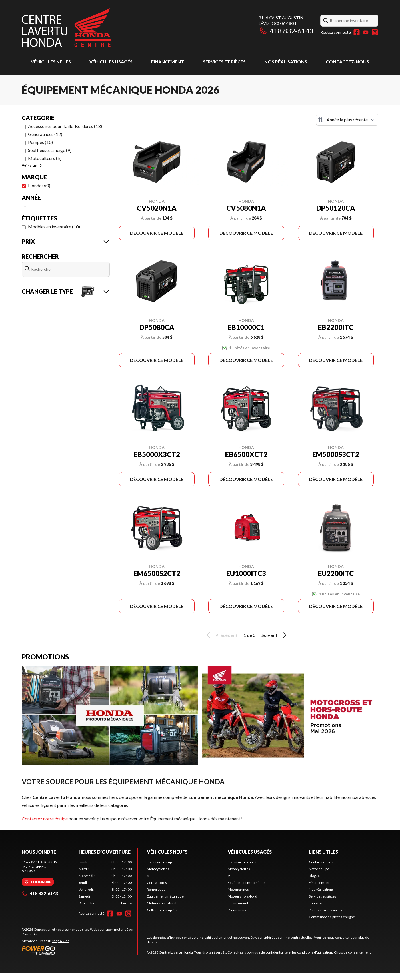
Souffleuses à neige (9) (49, 150)
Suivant (274, 635)
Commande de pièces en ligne (332, 917)
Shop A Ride (60, 941)
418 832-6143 (286, 31)
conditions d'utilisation (314, 952)
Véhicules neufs (51, 61)
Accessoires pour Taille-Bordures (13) (65, 126)
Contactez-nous (347, 61)
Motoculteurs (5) (44, 158)
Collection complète (162, 910)
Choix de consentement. (353, 952)
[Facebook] (356, 32)
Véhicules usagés (111, 61)
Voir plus (32, 165)
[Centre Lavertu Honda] (66, 27)
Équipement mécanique (165, 896)
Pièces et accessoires (325, 910)
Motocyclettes (158, 869)
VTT (150, 876)
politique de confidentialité (267, 952)
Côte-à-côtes (157, 882)
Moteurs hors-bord (161, 903)
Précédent (221, 635)
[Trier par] (347, 120)
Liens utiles (323, 851)
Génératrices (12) (45, 134)
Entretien (316, 903)
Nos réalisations (285, 61)
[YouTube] (365, 32)
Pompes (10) (40, 142)
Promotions (237, 910)
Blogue (314, 876)
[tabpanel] (105, 883)
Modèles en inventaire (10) (54, 226)
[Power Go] (79, 950)
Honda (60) (39, 185)
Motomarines (238, 889)
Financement (167, 61)
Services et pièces (224, 61)
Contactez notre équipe (45, 818)
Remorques (156, 889)
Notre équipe (319, 869)
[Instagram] (374, 32)
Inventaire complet (161, 862)
